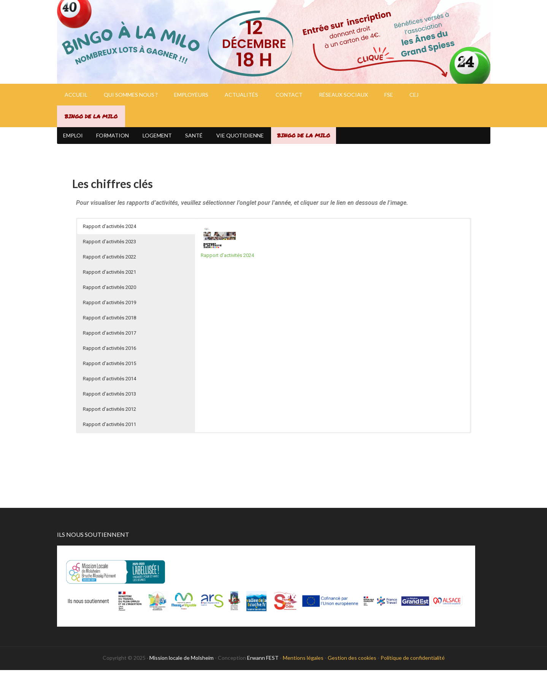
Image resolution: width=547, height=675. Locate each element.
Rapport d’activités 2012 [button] (109, 414)
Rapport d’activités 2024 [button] (109, 231)
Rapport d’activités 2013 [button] (109, 399)
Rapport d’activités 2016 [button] (109, 353)
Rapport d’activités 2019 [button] (109, 307)
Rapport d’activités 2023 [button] (109, 246)
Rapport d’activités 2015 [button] (109, 368)
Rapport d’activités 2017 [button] (109, 338)
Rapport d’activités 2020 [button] (109, 292)
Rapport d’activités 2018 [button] (109, 323)
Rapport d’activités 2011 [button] (109, 429)
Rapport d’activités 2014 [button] (109, 383)
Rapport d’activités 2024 (227, 260)
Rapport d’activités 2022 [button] (109, 262)
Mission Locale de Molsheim (273, 42)
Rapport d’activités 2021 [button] (109, 277)
